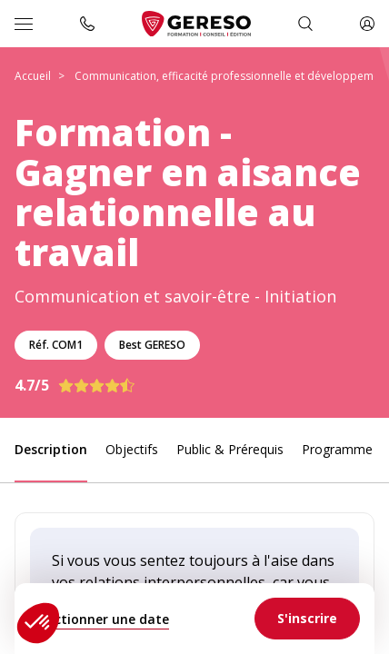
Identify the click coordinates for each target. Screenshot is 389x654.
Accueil (33, 76)
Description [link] (51, 449)
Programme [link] (337, 449)
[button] (38, 623)
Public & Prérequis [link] (230, 449)
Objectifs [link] (131, 449)
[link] (307, 618)
